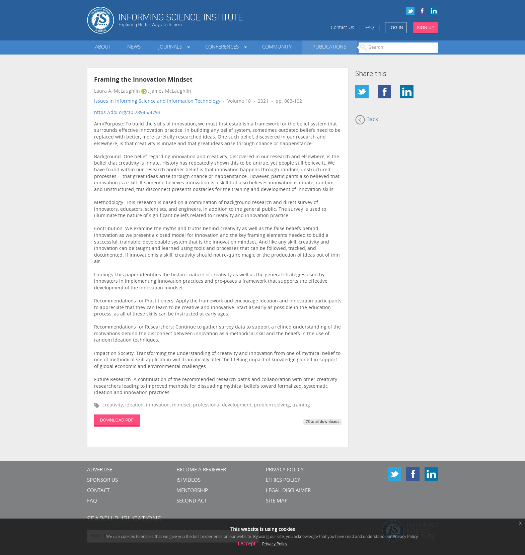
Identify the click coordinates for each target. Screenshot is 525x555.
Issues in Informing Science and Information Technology (157, 101)
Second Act (191, 501)
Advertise (99, 470)
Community (277, 47)
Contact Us (342, 27)
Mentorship (192, 490)
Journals (171, 47)
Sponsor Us (102, 480)
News (134, 47)
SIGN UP (426, 27)
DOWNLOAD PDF (117, 420)
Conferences (223, 47)
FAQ (369, 27)
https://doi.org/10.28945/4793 (127, 112)
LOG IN (395, 27)
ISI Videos (188, 480)
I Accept (246, 544)
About (103, 47)
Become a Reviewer (201, 470)
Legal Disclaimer (288, 490)
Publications (329, 47)
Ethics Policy (283, 480)
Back (366, 119)
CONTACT (98, 490)
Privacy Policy (284, 470)
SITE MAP (277, 501)
